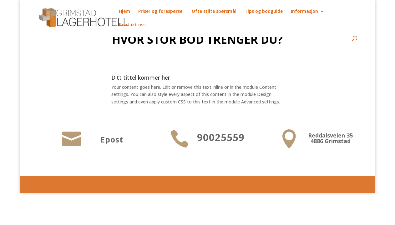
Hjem (124, 11)
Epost (111, 139)
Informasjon (304, 11)
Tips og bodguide (264, 11)
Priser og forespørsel (161, 11)
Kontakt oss (132, 25)
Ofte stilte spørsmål (214, 11)
